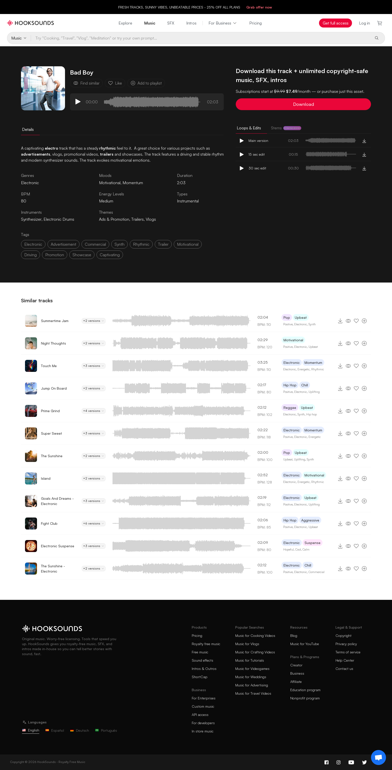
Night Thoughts (53, 343)
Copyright (344, 635)
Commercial (316, 572)
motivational (187, 244)
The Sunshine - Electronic (53, 568)
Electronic (300, 324)
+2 (93, 321)
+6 (93, 524)
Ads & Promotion (114, 219)
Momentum (132, 182)
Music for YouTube (304, 644)
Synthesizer (31, 219)
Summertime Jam (54, 321)
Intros (191, 23)
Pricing (255, 23)
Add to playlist (146, 83)
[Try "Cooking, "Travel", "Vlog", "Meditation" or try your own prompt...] (200, 38)
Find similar (86, 83)
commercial (95, 244)
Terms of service (348, 652)
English (30, 730)
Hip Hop (290, 385)
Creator (296, 665)
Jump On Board (54, 388)
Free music (200, 652)
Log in (364, 23)
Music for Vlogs (247, 644)
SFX (170, 23)
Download (303, 104)
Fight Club (49, 523)
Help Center (345, 660)
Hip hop (311, 414)
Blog (293, 635)
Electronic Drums (59, 219)
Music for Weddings (250, 677)
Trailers (137, 219)
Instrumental (188, 200)
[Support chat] (378, 757)
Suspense (312, 543)
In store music (203, 731)
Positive (288, 324)
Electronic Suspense (57, 546)
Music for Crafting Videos (255, 652)
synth (119, 244)
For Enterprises (204, 698)
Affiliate (296, 681)
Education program (305, 690)
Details (28, 129)
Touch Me (49, 366)
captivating (110, 254)
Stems (286, 127)
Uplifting (314, 392)
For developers (203, 723)
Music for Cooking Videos (255, 635)
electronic (33, 244)
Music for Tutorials (249, 660)
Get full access (335, 23)
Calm (306, 549)
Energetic (304, 369)
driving (30, 254)
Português (106, 730)
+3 (93, 366)
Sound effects (202, 660)
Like (115, 83)
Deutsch (79, 730)
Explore (125, 23)
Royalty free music (206, 644)
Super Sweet (51, 433)
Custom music (203, 706)
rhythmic (141, 244)
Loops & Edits (249, 127)
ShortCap (200, 677)
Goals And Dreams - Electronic (57, 501)
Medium (106, 200)
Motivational (109, 182)
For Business (222, 23)
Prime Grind (50, 411)
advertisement (63, 244)
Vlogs (151, 219)
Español (54, 730)
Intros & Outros (204, 668)
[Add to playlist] (364, 321)
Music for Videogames (252, 668)
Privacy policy (346, 644)
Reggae (290, 407)
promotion (54, 254)
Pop (287, 317)
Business (297, 673)
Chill (304, 385)
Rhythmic (317, 369)
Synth (312, 324)
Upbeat (301, 317)
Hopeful (288, 549)
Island (45, 478)
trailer (163, 244)
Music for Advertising (251, 685)
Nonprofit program (305, 698)
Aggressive (310, 520)
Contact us (344, 668)
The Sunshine (51, 456)
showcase (81, 254)
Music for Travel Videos (253, 693)
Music (149, 23)
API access (200, 714)
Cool (298, 549)
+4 (93, 411)
